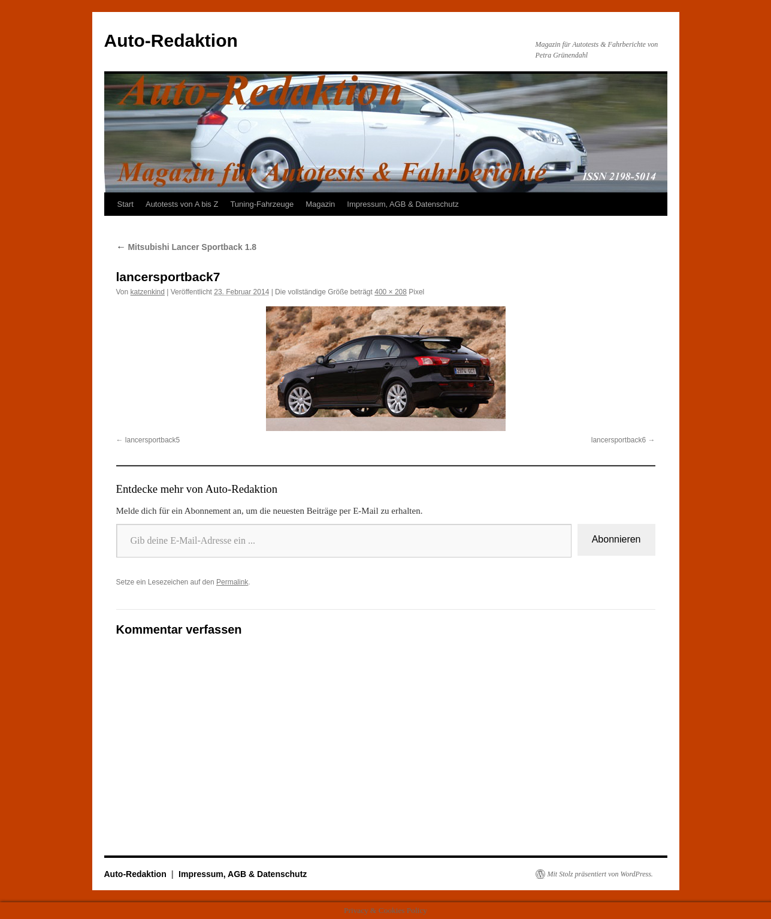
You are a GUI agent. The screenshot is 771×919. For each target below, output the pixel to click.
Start (125, 204)
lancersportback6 (618, 440)
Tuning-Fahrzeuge (262, 204)
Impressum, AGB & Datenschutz (402, 204)
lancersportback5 (152, 440)
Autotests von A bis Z (182, 204)
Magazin (320, 204)
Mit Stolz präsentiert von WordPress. (600, 874)
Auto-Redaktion (171, 40)
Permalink (232, 582)
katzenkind (148, 292)
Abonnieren (616, 539)
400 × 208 (390, 292)
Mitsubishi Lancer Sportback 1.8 (186, 247)
